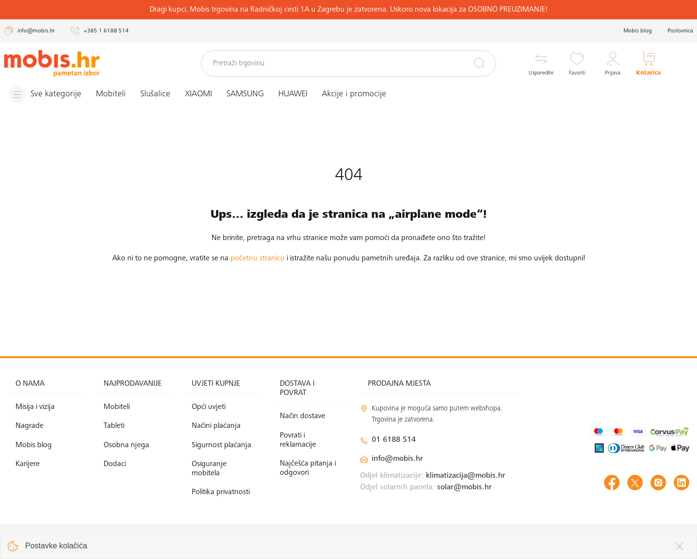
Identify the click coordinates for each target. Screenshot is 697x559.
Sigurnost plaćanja (221, 445)
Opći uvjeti (209, 407)
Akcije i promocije (354, 94)
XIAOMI (198, 94)
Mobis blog (637, 31)
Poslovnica (680, 31)
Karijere (27, 464)
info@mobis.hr (397, 459)
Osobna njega (126, 445)
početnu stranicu (257, 258)
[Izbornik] (45, 95)
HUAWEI (292, 94)
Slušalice (155, 94)
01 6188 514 (394, 440)
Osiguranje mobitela (209, 468)
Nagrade (29, 426)
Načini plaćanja (216, 426)
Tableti (114, 426)
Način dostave (302, 416)
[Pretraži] (479, 63)
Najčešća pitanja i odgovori (308, 468)
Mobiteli (111, 94)
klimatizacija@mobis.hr (465, 476)
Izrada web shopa (621, 541)
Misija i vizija (35, 407)
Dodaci (115, 464)
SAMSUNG (245, 94)
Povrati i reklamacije (298, 440)
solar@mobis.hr (464, 487)
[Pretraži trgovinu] (348, 63)
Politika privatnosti (221, 492)
